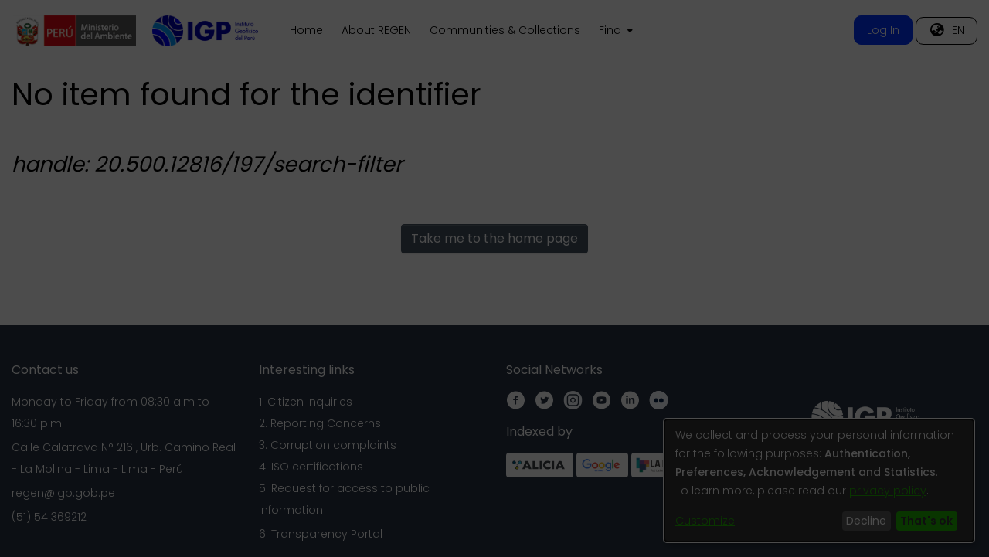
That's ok (926, 520)
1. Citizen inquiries (305, 401)
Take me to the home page (494, 238)
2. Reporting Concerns (320, 423)
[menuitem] (614, 31)
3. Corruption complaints (327, 445)
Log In (883, 30)
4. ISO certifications (311, 466)
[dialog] (819, 480)
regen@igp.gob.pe (63, 493)
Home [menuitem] (306, 30)
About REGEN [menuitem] (376, 30)
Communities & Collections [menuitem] (505, 30)
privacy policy (887, 490)
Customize (705, 520)
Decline (866, 520)
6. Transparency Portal (320, 534)
